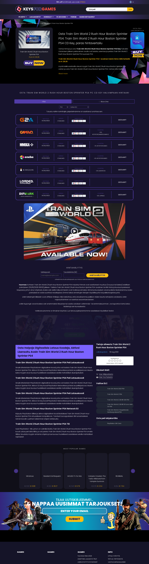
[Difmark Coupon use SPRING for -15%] (74, 316)
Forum (73, 17)
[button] (16, 449)
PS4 (44, 101)
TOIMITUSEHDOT (113, 546)
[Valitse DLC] (79, 107)
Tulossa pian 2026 (85, 534)
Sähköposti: (45, 272)
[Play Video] (74, 232)
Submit (74, 497)
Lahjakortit (35, 17)
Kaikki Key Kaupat (87, 17)
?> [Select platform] (63, 107)
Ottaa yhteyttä (114, 534)
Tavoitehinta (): (70, 272)
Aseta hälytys (97, 275)
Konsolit (49, 17)
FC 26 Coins (62, 17)
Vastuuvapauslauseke (117, 540)
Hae (130, 9)
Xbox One (104, 101)
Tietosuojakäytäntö (116, 543)
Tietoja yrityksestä (115, 537)
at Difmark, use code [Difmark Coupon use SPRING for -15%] (70, 2)
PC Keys (23, 17)
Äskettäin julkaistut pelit (87, 537)
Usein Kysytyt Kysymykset (87, 540)
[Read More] (94, 73)
